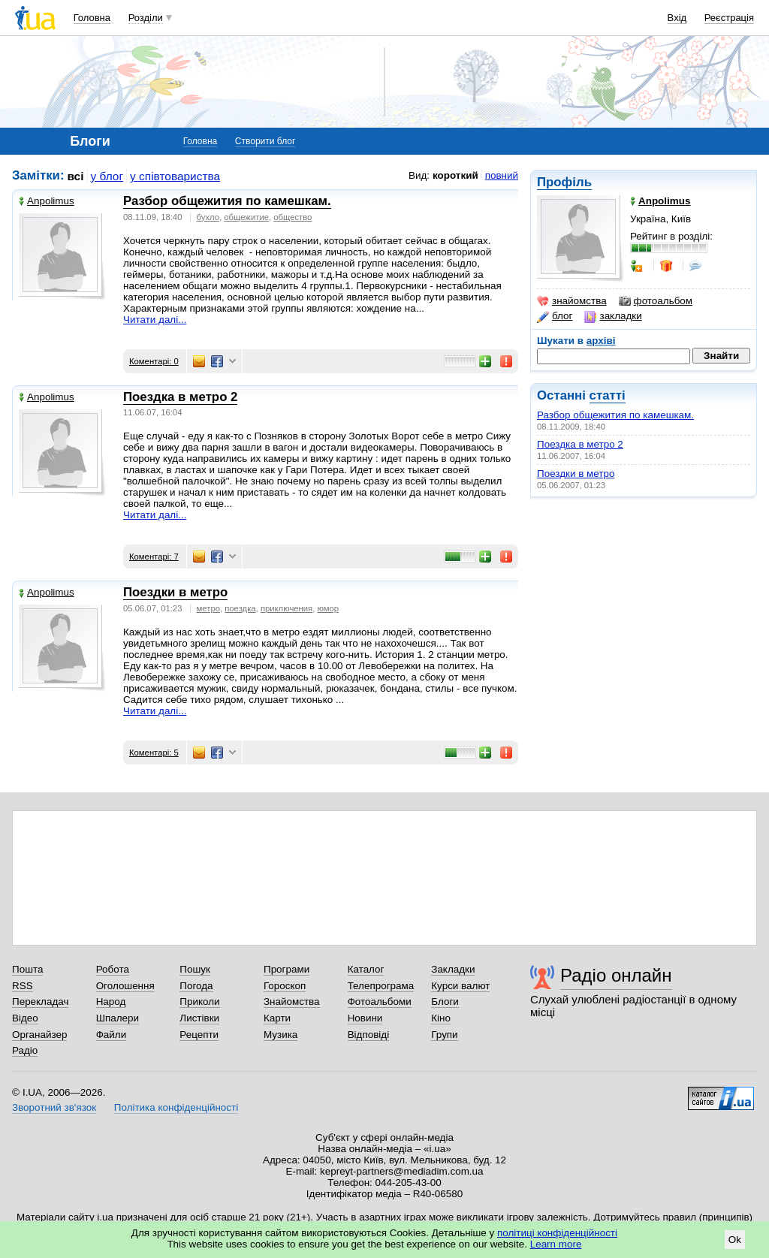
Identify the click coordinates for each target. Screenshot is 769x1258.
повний (501, 175)
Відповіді (369, 1034)
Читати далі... (154, 319)
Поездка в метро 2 (580, 444)
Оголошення (125, 985)
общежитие (246, 217)
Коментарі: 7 (154, 556)
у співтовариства (175, 176)
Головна (92, 17)
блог (554, 316)
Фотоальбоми (380, 1001)
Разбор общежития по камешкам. (615, 415)
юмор (328, 608)
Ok (734, 1239)
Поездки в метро (575, 473)
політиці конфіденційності (557, 1232)
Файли (111, 1034)
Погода (196, 985)
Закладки (453, 969)
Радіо (25, 1050)
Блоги (445, 1001)
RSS (22, 985)
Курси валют (460, 985)
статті (608, 395)
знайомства (572, 301)
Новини (365, 1018)
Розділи (145, 17)
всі (76, 176)
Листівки (199, 1018)
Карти (277, 1018)
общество (292, 217)
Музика (280, 1034)
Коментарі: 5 (154, 752)
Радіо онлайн (616, 975)
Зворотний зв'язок (54, 1107)
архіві (601, 340)
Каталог (366, 969)
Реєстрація (729, 17)
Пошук (194, 969)
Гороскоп (285, 985)
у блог (107, 176)
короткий (455, 175)
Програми (286, 969)
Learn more (556, 1244)
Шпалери (117, 1018)
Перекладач (40, 1001)
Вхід (677, 17)
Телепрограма (381, 985)
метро (208, 608)
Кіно (441, 1018)
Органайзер (39, 1034)
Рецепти (199, 1034)
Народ (111, 1001)
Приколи (199, 1001)
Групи (444, 1034)
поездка (240, 608)
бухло (208, 217)
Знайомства (292, 1001)
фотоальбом (655, 301)
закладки (612, 316)
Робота (112, 969)
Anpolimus (46, 201)
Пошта (27, 969)
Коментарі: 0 (154, 361)
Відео (25, 1018)
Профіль (564, 182)
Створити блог (265, 141)
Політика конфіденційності (176, 1107)
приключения (286, 608)
